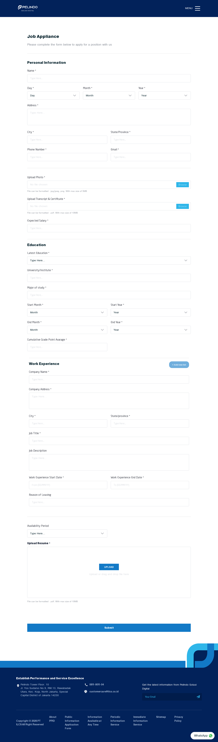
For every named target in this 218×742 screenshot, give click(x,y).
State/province (120, 415)
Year (141, 88)
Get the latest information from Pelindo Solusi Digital (169, 686)
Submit (109, 627)
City (30, 132)
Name (31, 70)
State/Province (120, 132)
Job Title (35, 433)
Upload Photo (36, 177)
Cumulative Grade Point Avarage (47, 339)
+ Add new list (179, 364)
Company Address (40, 389)
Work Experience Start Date (46, 477)
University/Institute (40, 270)
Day (30, 88)
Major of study (36, 287)
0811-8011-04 (96, 684)
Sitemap (161, 716)
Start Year (117, 304)
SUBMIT (198, 697)
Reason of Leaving (40, 494)
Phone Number (36, 149)
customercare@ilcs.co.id (104, 691)
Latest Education (38, 252)
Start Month (35, 304)
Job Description (38, 450)
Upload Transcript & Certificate (46, 198)
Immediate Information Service (140, 720)
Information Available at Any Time (95, 720)
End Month (34, 322)
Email (115, 149)
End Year (116, 322)
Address (32, 105)
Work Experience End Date (127, 477)
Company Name (39, 371)
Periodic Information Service (118, 720)
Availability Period (38, 525)
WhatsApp (201, 735)
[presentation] (53, 613)
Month (87, 88)
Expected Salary (37, 220)
